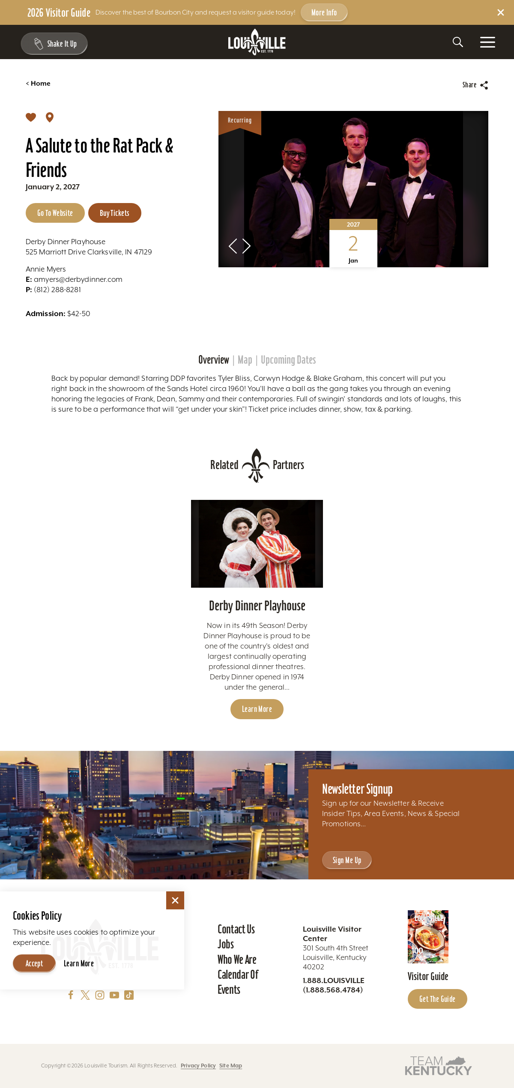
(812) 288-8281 (53, 289)
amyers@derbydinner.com (74, 279)
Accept (34, 963)
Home (38, 83)
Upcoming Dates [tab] (288, 359)
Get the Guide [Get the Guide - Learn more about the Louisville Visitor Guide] (437, 999)
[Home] (257, 42)
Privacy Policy (198, 1065)
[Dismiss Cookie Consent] (175, 900)
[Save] (31, 117)
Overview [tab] (213, 359)
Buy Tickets (115, 213)
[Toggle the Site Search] (458, 42)
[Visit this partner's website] (438, 1065)
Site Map (230, 1065)
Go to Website (55, 213)
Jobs (226, 944)
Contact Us (236, 929)
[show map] (50, 117)
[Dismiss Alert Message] (501, 12)
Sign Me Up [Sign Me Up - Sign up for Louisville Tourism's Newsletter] (347, 860)
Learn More (79, 963)
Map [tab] (245, 359)
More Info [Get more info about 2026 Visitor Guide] (324, 12)
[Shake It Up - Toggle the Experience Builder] (52, 44)
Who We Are (237, 959)
